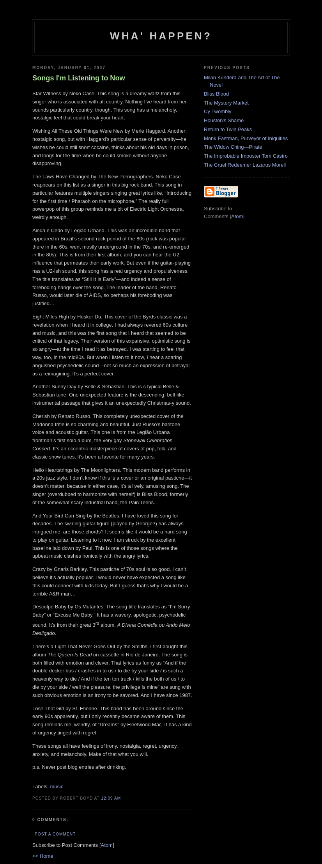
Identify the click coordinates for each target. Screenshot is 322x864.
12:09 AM (111, 798)
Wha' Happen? (161, 36)
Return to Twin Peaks (228, 129)
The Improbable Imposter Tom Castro (246, 156)
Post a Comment (55, 834)
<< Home (42, 856)
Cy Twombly (218, 111)
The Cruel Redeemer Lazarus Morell (245, 165)
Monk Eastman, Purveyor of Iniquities (246, 138)
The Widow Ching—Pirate (233, 147)
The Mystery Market (226, 103)
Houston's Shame (224, 120)
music (57, 786)
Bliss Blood (216, 94)
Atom (107, 845)
